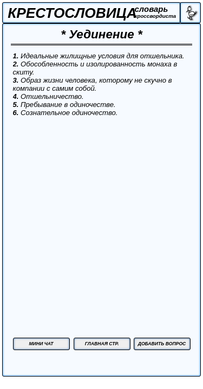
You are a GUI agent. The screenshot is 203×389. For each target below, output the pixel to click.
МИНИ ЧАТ (41, 343)
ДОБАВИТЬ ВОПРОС (162, 343)
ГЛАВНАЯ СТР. (102, 343)
